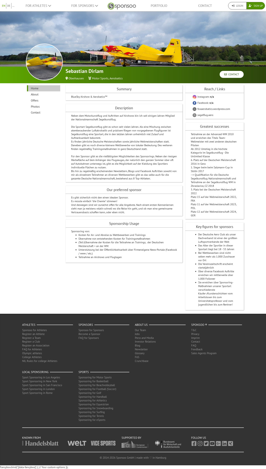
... (13, 5)
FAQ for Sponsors (89, 338)
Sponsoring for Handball (93, 396)
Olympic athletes (32, 353)
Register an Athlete (33, 334)
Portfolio (159, 6)
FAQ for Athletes (32, 349)
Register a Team (31, 338)
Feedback (196, 349)
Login (237, 5)
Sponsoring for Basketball (93, 381)
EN (3, 5)
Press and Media (144, 338)
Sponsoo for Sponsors (91, 330)
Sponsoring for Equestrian (94, 404)
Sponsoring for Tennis (91, 416)
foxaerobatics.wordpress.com (211, 109)
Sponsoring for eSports (92, 420)
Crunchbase (142, 361)
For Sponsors (84, 6)
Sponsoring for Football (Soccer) (97, 389)
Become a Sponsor (89, 334)
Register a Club (31, 341)
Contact (205, 6)
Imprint (195, 338)
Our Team (140, 330)
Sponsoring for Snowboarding (96, 408)
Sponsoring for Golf (90, 393)
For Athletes (38, 6)
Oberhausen (76, 78)
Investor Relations (145, 341)
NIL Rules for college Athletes (39, 361)
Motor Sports (100, 78)
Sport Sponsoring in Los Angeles (41, 377)
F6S (137, 357)
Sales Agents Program (203, 353)
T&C (194, 330)
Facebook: (203, 102)
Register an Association (35, 345)
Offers (34, 100)
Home (34, 88)
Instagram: (203, 96)
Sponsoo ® (199, 325)
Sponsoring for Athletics (93, 400)
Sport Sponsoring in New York (39, 381)
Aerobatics (116, 78)
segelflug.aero (203, 115)
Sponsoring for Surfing (92, 412)
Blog (137, 345)
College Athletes (32, 357)
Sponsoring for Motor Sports (95, 377)
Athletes (28, 325)
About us (141, 325)
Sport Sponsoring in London (38, 389)
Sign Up (256, 5)
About (34, 94)
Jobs (137, 334)
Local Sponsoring (35, 372)
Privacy (195, 334)
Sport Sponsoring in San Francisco (42, 385)
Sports (84, 372)
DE (8, 5)
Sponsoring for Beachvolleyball (97, 385)
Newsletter (141, 349)
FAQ (193, 345)
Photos (35, 106)
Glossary (139, 353)
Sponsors (86, 325)
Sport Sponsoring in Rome (37, 393)
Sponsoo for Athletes (34, 330)
